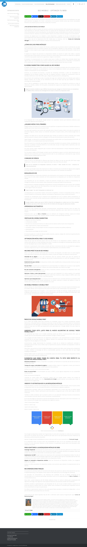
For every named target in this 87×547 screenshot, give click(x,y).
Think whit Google (73, 439)
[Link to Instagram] (79, 4)
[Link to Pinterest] (84, 4)
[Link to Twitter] (83, 4)
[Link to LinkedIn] (81, 4)
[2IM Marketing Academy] (4, 4)
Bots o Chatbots (42, 214)
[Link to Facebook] (78, 4)
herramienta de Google (50, 379)
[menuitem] (17, 4)
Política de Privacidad (11, 539)
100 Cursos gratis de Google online (13, 23)
